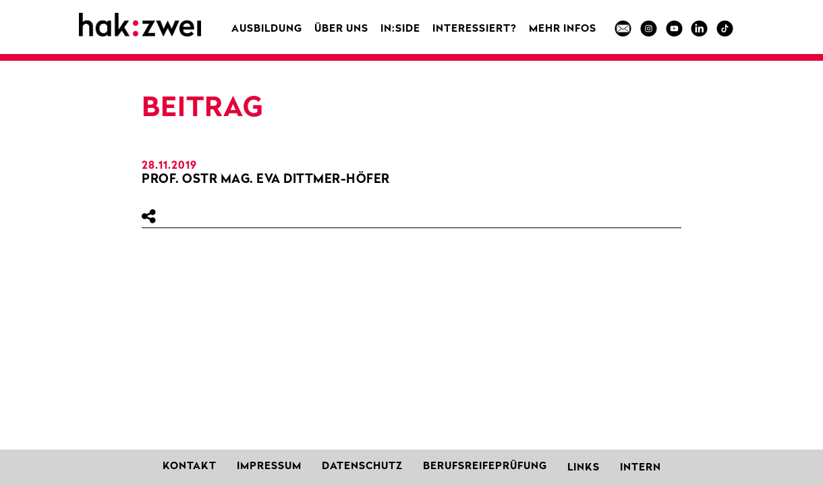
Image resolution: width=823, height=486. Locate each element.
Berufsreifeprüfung (485, 467)
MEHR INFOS (562, 29)
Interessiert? (474, 29)
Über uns (341, 29)
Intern (640, 468)
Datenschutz (362, 467)
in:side (400, 29)
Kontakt (190, 467)
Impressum (269, 467)
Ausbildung (266, 29)
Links (583, 468)
